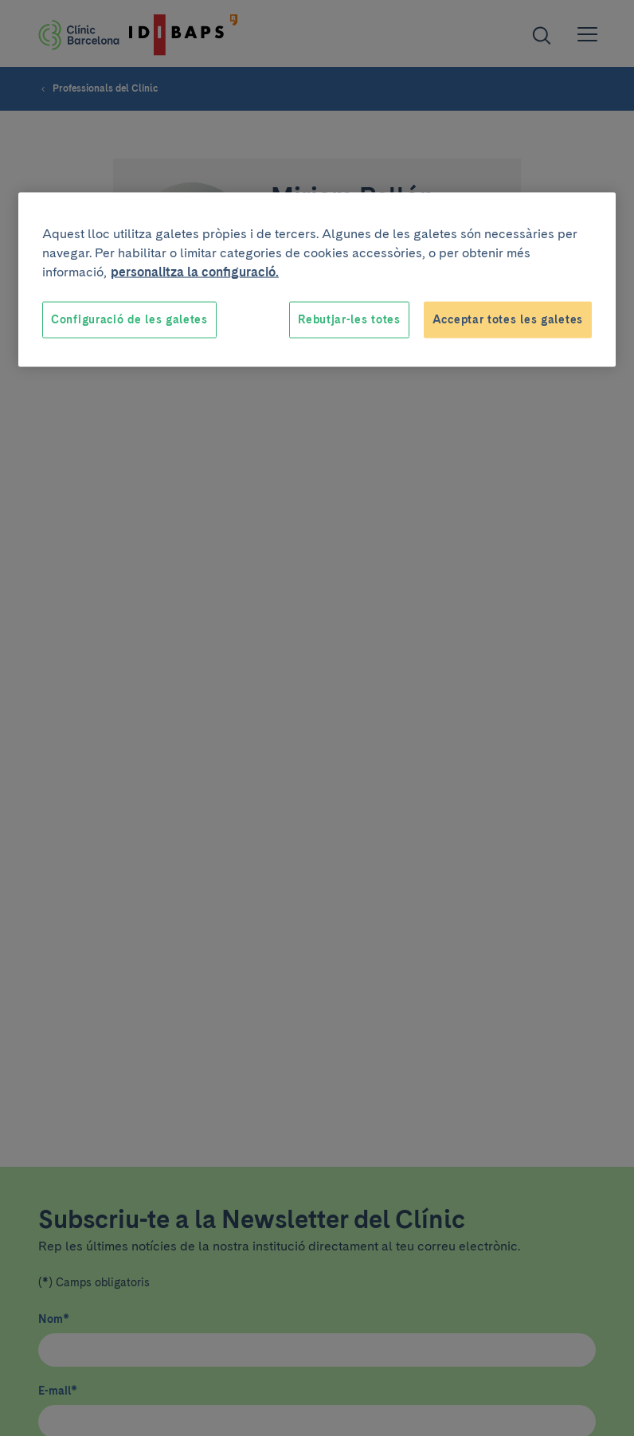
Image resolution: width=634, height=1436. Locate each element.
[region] (317, 280)
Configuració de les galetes (129, 319)
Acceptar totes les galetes (507, 319)
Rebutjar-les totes (349, 319)
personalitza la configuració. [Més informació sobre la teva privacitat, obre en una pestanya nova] (195, 272)
